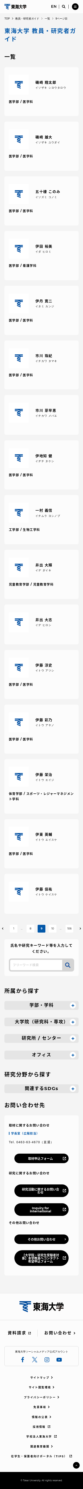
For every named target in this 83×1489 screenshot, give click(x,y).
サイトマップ (39, 1377)
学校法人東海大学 (39, 1436)
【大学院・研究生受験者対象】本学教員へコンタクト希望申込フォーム (40, 1258)
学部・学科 (41, 1005)
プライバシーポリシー (40, 1397)
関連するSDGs (41, 1088)
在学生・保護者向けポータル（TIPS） (39, 1456)
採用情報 (39, 1427)
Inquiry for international (40, 1209)
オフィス (41, 1054)
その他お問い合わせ (42, 1239)
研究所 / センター (42, 1038)
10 (52, 928)
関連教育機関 (39, 1446)
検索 (67, 965)
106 (69, 928)
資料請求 (17, 1333)
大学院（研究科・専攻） (41, 1021)
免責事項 (39, 1407)
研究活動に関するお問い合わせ (40, 1190)
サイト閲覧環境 (40, 1387)
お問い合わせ (58, 1333)
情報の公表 (40, 1417)
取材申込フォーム (40, 1158)
